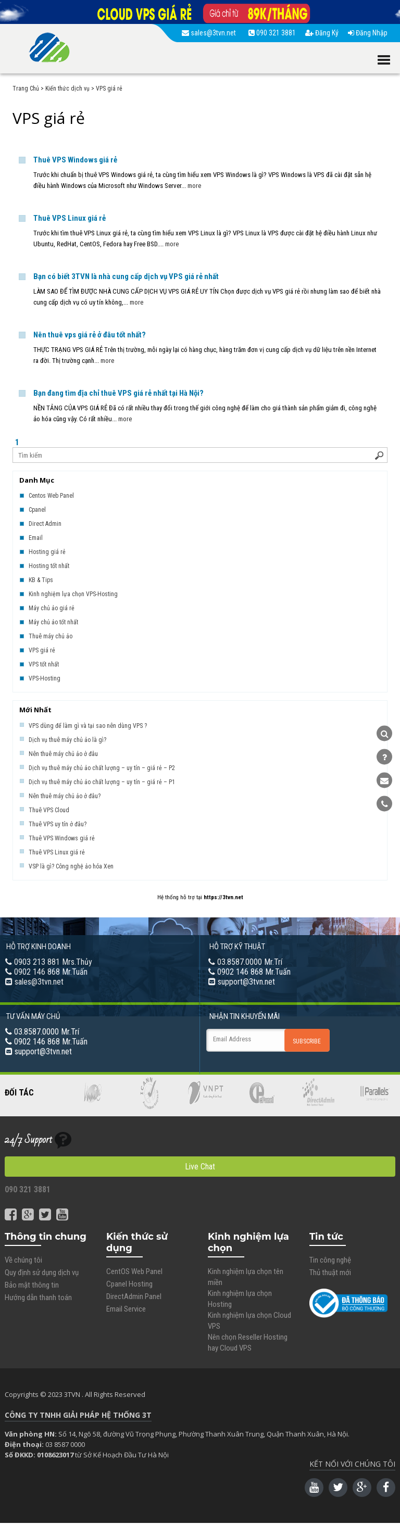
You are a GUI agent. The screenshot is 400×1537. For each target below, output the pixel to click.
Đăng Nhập (368, 33)
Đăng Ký (322, 33)
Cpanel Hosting (129, 1284)
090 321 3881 (272, 33)
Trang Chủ (25, 88)
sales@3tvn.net (210, 33)
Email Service (126, 1309)
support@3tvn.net (246, 982)
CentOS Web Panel (134, 1271)
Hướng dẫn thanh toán (38, 1297)
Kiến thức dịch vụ (67, 88)
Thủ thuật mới (330, 1272)
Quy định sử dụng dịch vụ (42, 1272)
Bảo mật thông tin (32, 1285)
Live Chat (200, 1166)
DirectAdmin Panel (133, 1296)
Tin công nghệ (330, 1260)
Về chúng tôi (23, 1260)
